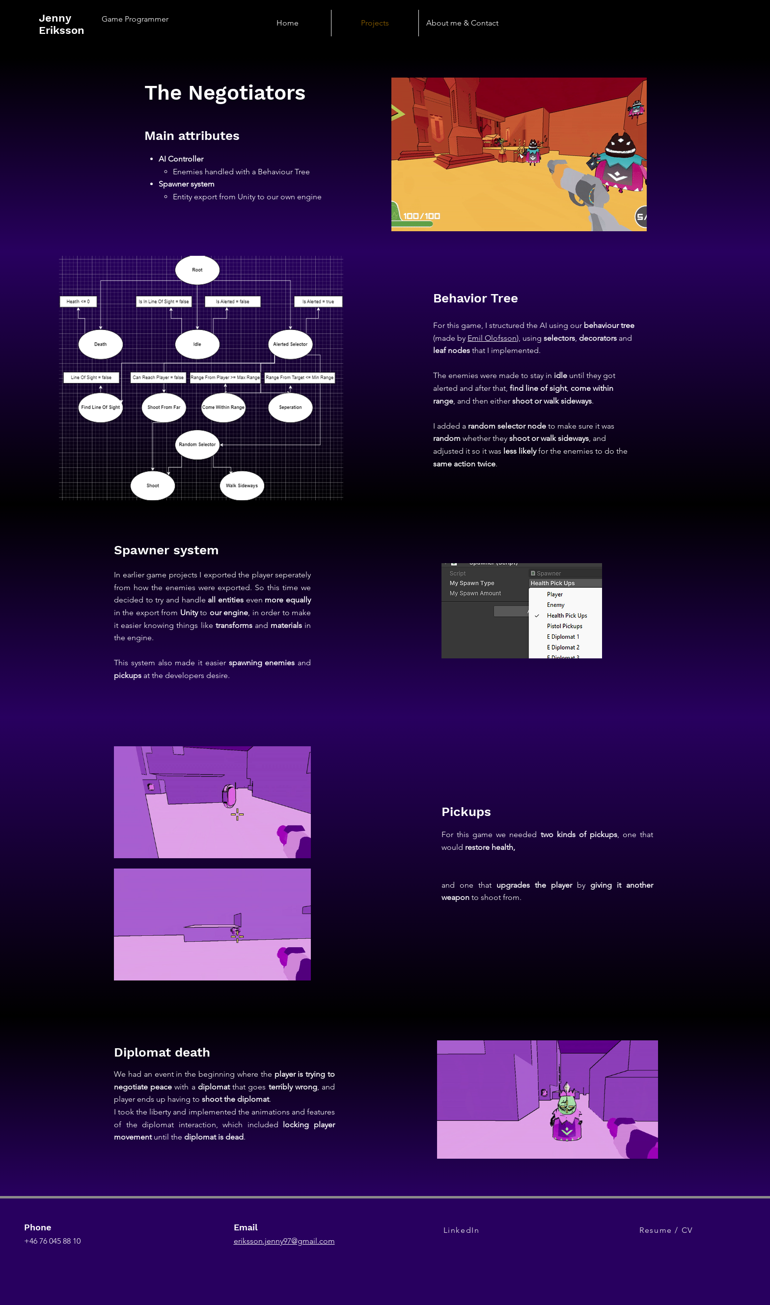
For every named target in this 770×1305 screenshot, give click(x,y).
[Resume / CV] (667, 1230)
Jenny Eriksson (61, 24)
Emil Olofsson (492, 338)
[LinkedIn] (462, 1230)
